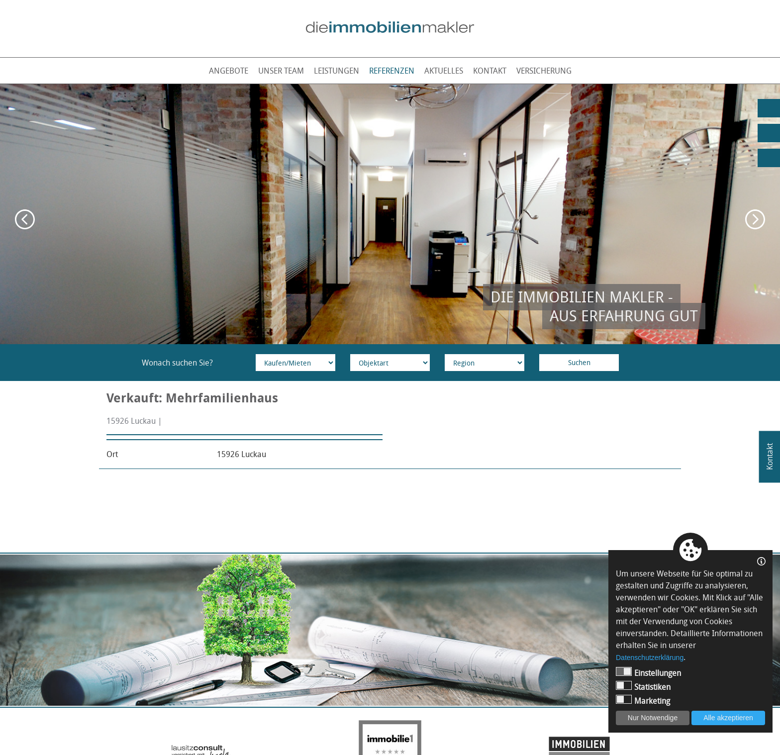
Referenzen (391, 70)
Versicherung (544, 70)
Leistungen (336, 70)
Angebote (228, 70)
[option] (390, 214)
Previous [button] (25, 219)
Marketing (643, 700)
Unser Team (281, 70)
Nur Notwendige (653, 718)
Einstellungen (648, 672)
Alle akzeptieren (728, 718)
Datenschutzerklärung (649, 657)
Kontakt (489, 70)
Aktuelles (443, 70)
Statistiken (643, 686)
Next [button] (755, 219)
